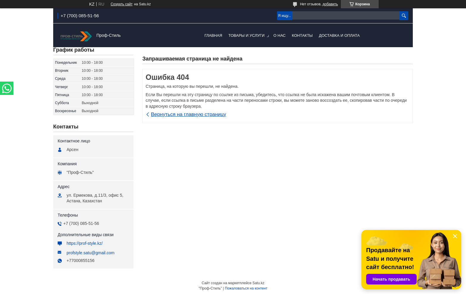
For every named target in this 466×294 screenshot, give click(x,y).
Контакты (302, 35)
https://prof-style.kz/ (85, 243)
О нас (279, 35)
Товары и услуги (247, 35)
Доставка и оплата (339, 35)
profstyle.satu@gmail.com (90, 252)
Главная (213, 35)
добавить (330, 4)
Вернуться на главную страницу (188, 114)
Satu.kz (258, 283)
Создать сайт (122, 4)
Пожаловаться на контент (246, 288)
